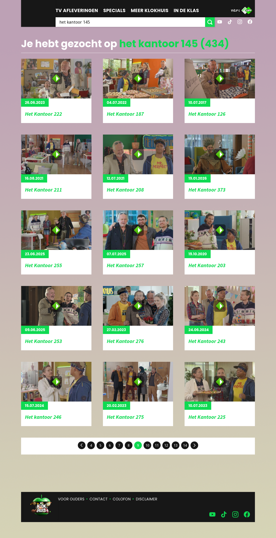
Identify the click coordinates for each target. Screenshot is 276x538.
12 (166, 445)
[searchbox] (130, 22)
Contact (99, 499)
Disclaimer (146, 499)
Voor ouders (71, 499)
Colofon (122, 499)
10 (147, 445)
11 (157, 445)
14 (185, 445)
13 (175, 445)
